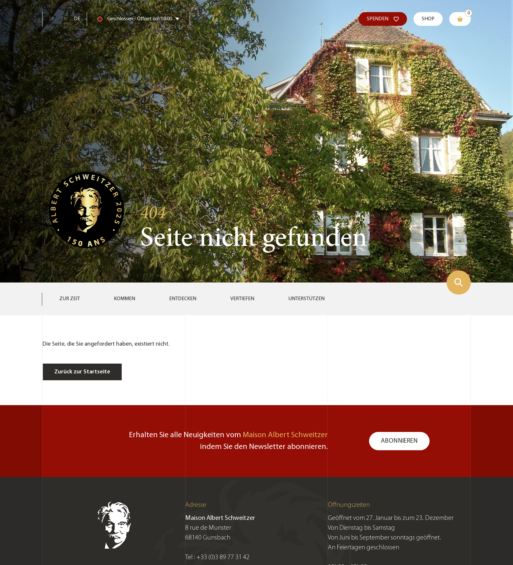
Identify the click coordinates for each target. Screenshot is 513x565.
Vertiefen (242, 298)
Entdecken (182, 298)
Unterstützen (306, 298)
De (77, 19)
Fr (52, 19)
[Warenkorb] (460, 19)
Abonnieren (399, 441)
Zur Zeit (69, 298)
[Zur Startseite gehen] (87, 209)
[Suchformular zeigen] (459, 282)
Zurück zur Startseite (82, 372)
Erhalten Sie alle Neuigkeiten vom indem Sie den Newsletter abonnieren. (228, 441)
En (64, 19)
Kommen (124, 298)
